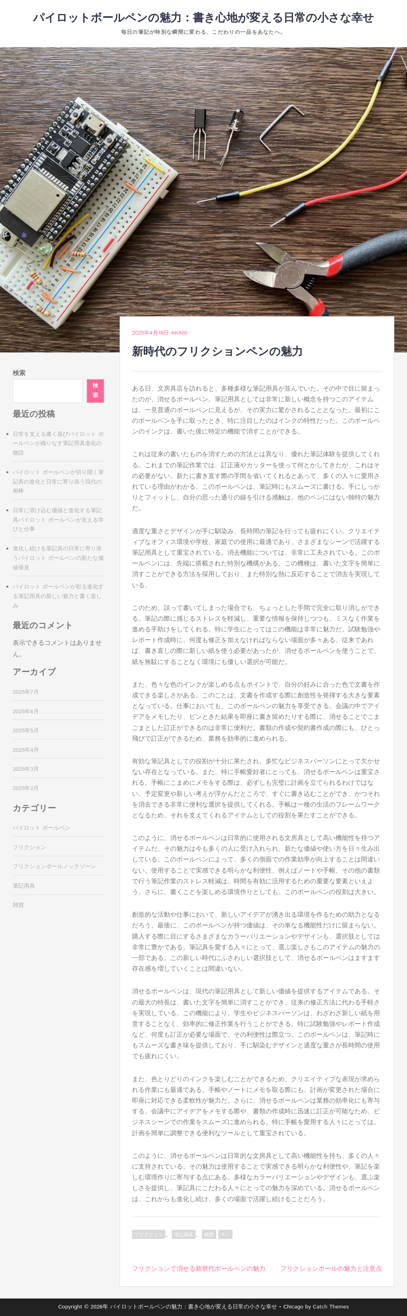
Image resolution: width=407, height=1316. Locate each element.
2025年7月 (26, 692)
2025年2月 (26, 788)
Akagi (179, 333)
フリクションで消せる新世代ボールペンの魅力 (199, 1268)
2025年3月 (26, 769)
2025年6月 (26, 712)
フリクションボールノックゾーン (54, 867)
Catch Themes (331, 1307)
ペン (225, 1234)
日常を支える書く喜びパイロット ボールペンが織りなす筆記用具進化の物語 (58, 443)
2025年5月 (26, 731)
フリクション (148, 1234)
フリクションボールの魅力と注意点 (331, 1268)
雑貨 (209, 1234)
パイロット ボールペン (41, 828)
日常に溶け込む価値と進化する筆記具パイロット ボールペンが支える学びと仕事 (58, 520)
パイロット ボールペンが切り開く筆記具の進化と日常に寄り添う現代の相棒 (58, 481)
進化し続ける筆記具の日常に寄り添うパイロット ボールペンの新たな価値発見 (58, 558)
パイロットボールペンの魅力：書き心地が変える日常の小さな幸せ (203, 18)
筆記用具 (183, 1234)
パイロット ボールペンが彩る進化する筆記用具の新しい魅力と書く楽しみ (58, 596)
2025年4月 (26, 750)
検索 (19, 373)
